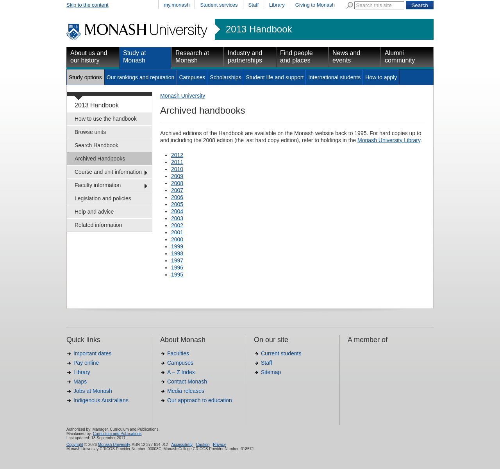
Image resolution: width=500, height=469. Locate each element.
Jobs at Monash (92, 391)
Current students (281, 353)
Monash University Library (388, 140)
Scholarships (225, 77)
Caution (202, 444)
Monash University (182, 96)
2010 (177, 169)
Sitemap (271, 372)
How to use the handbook (106, 119)
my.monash (176, 5)
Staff (253, 5)
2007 (177, 190)
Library (277, 5)
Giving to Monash (315, 5)
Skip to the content (87, 5)
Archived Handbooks (100, 158)
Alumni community (400, 57)
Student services (219, 5)
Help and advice (94, 212)
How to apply (381, 77)
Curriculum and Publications (117, 434)
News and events (346, 57)
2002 (177, 225)
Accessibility (181, 444)
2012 (177, 155)
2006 (177, 197)
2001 (177, 232)
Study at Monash (134, 57)
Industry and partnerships (245, 57)
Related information (98, 225)
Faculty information (98, 185)
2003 (177, 218)
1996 (177, 267)
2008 (177, 183)
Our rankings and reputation (141, 77)
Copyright (74, 444)
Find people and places (296, 57)
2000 (177, 239)
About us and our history (88, 57)
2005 (177, 204)
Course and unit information (108, 172)
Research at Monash (192, 57)
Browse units (90, 132)
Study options (85, 77)
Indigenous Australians (101, 400)
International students (334, 77)
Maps (80, 381)
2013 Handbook (259, 29)
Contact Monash (187, 381)
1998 (177, 253)
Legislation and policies (103, 198)
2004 (177, 211)
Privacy (219, 444)
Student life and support (275, 77)
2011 (177, 162)
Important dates (92, 353)
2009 (177, 176)
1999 (177, 246)
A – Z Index (181, 372)
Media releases (185, 391)
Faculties (178, 353)
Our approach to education (199, 400)
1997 (177, 260)
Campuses (192, 77)
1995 (177, 274)
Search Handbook (96, 145)
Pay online (86, 363)
